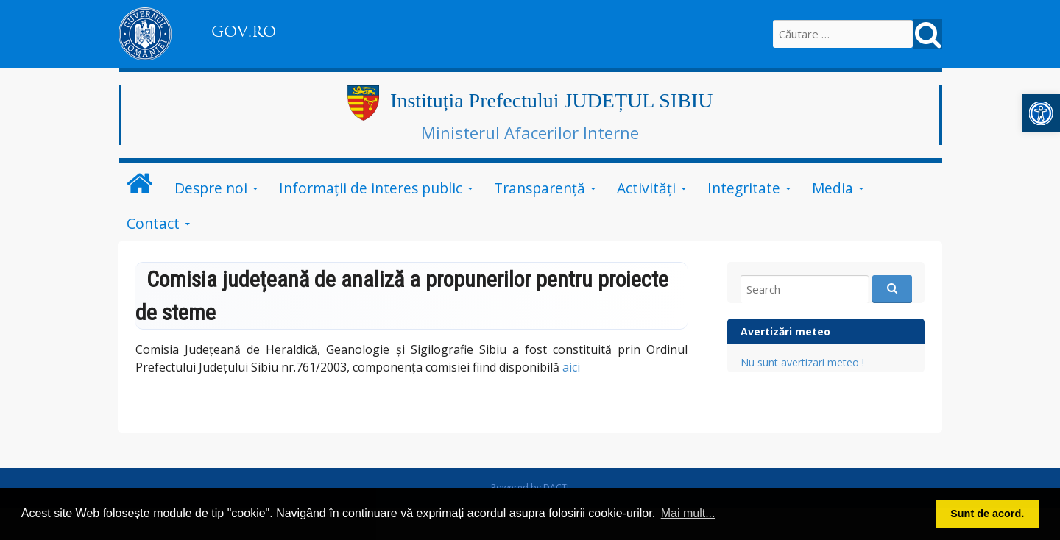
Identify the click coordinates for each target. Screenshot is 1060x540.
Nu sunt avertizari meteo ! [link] (802, 362)
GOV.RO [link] (243, 31)
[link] (1041, 113)
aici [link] (571, 367)
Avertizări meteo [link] (785, 331)
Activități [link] (646, 188)
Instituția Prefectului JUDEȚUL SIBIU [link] (551, 100)
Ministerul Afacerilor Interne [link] (530, 132)
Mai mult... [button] (688, 513)
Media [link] (832, 188)
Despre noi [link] (210, 188)
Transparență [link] (539, 188)
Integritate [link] (743, 188)
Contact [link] (153, 223)
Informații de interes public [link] (370, 188)
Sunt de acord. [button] (987, 513)
